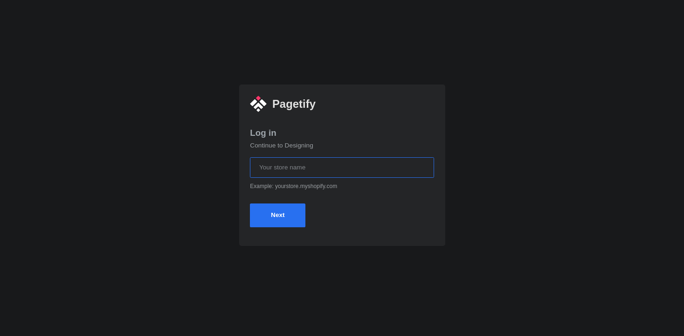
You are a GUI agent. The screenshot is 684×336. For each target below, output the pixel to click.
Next (277, 214)
